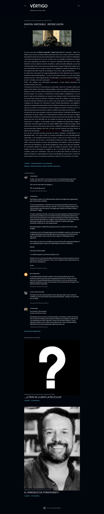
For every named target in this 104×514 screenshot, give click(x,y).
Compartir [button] (27, 163)
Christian (32, 176)
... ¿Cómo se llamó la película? (42, 397)
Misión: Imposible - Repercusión (51, 166)
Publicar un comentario (32, 331)
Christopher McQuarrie (36, 166)
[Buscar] (79, 5)
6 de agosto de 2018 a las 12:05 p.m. (39, 303)
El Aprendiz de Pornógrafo (41, 492)
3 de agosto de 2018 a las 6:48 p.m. (39, 286)
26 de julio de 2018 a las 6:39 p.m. (38, 191)
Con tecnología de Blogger (52, 508)
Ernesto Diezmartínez (36, 292)
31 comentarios (35, 400)
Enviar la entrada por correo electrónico (41, 163)
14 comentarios (35, 496)
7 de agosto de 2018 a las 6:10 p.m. (39, 327)
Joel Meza (32, 308)
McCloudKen (33, 273)
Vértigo (39, 5)
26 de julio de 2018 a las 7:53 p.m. (38, 268)
